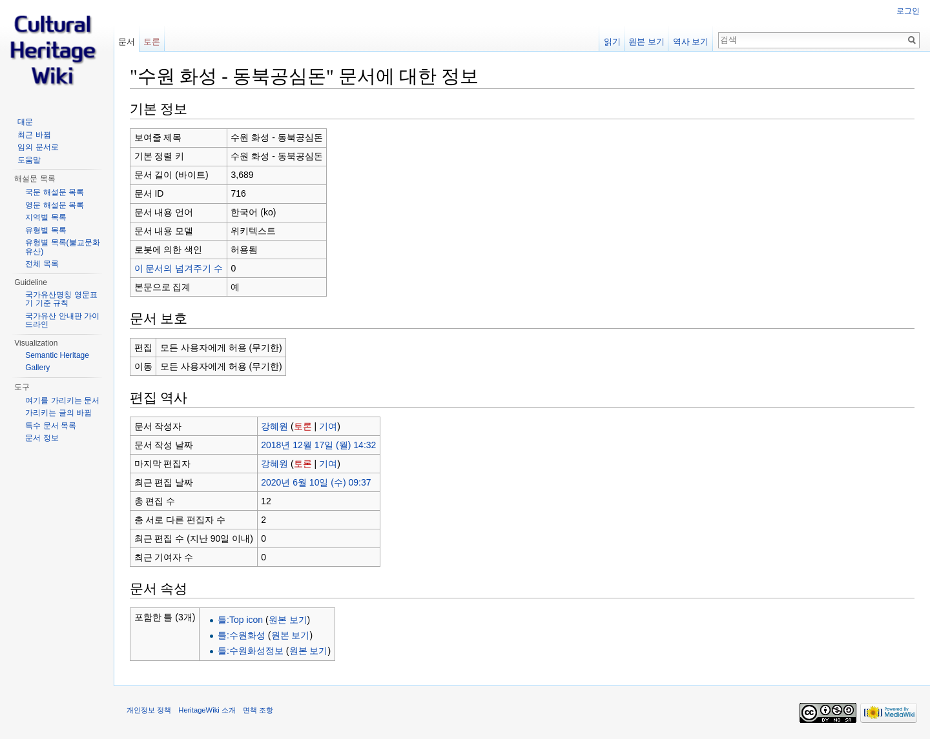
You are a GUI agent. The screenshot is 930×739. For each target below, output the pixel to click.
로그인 (908, 10)
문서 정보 (41, 437)
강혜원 (274, 426)
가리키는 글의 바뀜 (58, 412)
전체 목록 (41, 263)
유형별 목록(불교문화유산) (62, 247)
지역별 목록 (45, 217)
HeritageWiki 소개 (207, 710)
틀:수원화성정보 (251, 650)
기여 (328, 426)
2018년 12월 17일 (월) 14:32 (318, 445)
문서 (126, 41)
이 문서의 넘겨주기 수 (178, 268)
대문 (25, 121)
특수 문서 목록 (50, 425)
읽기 (612, 41)
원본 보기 (288, 620)
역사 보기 (691, 41)
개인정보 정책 (149, 710)
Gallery (37, 367)
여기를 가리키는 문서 (62, 400)
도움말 (29, 159)
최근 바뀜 (33, 134)
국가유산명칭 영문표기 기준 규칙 (61, 299)
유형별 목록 (45, 230)
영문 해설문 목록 (54, 205)
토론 (303, 426)
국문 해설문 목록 (54, 192)
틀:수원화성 (241, 635)
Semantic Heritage (57, 355)
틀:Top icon (240, 620)
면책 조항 (258, 710)
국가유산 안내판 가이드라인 (62, 320)
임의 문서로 (37, 147)
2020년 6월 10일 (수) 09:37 (316, 482)
